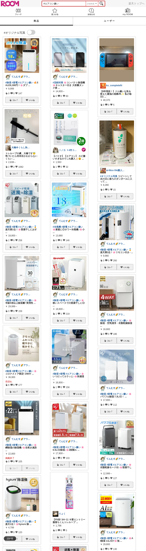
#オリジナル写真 (108, 176)
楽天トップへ (136, 3)
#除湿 (8, 82)
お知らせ (91, 11)
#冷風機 (57, 227)
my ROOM (128, 11)
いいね (32, 100)
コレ (15, 100)
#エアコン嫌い (25, 82)
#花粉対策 (58, 82)
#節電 (15, 82)
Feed (18, 11)
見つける (54, 11)
